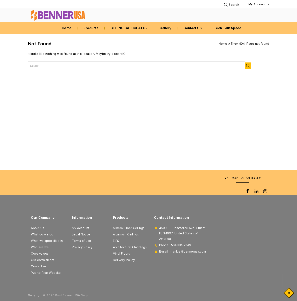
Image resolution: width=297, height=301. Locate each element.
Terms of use (81, 240)
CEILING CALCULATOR (129, 28)
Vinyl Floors (121, 253)
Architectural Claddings (130, 247)
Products (91, 28)
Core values (40, 253)
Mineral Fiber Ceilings (129, 228)
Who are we (40, 247)
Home (67, 28)
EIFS (116, 240)
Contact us (38, 266)
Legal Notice (81, 234)
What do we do (42, 234)
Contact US (193, 28)
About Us (37, 228)
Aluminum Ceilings (126, 234)
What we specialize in (47, 240)
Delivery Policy (124, 260)
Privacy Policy (82, 247)
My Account (80, 228)
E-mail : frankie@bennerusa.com (182, 251)
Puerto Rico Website (46, 272)
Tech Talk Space (228, 28)
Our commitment (42, 260)
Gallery (166, 28)
